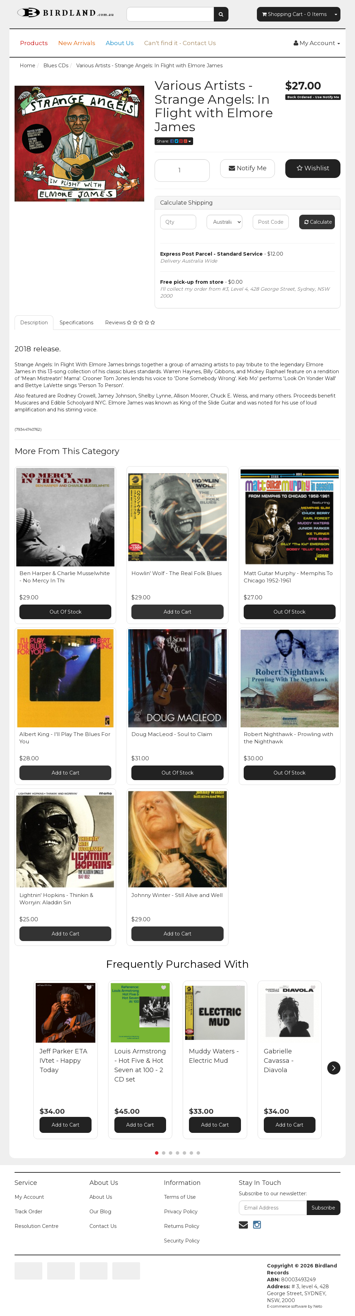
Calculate (318, 222)
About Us (120, 43)
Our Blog (100, 1211)
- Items (294, 14)
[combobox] (170, 14)
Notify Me (248, 168)
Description (34, 322)
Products (34, 43)
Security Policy (182, 1241)
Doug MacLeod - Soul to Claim (171, 734)
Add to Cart (177, 612)
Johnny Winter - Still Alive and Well (177, 895)
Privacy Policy (181, 1211)
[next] (333, 1068)
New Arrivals (76, 43)
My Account (29, 1197)
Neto (317, 1306)
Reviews (130, 322)
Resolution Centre (37, 1226)
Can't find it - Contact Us (180, 43)
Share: (174, 141)
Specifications (76, 322)
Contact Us (102, 1226)
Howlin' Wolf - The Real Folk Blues (176, 573)
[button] (89, 987)
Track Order (28, 1211)
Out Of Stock (65, 612)
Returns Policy (181, 1226)
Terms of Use (180, 1197)
